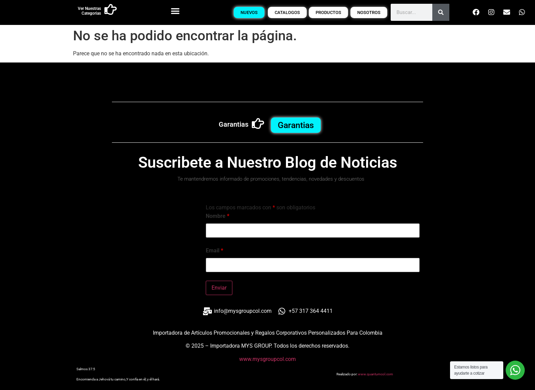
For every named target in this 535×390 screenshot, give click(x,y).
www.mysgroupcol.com (267, 359)
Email (214, 250)
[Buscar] (440, 12)
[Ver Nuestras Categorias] (110, 9)
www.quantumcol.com (375, 374)
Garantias (233, 124)
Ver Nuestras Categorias (89, 11)
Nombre (217, 216)
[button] (175, 11)
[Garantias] (258, 123)
